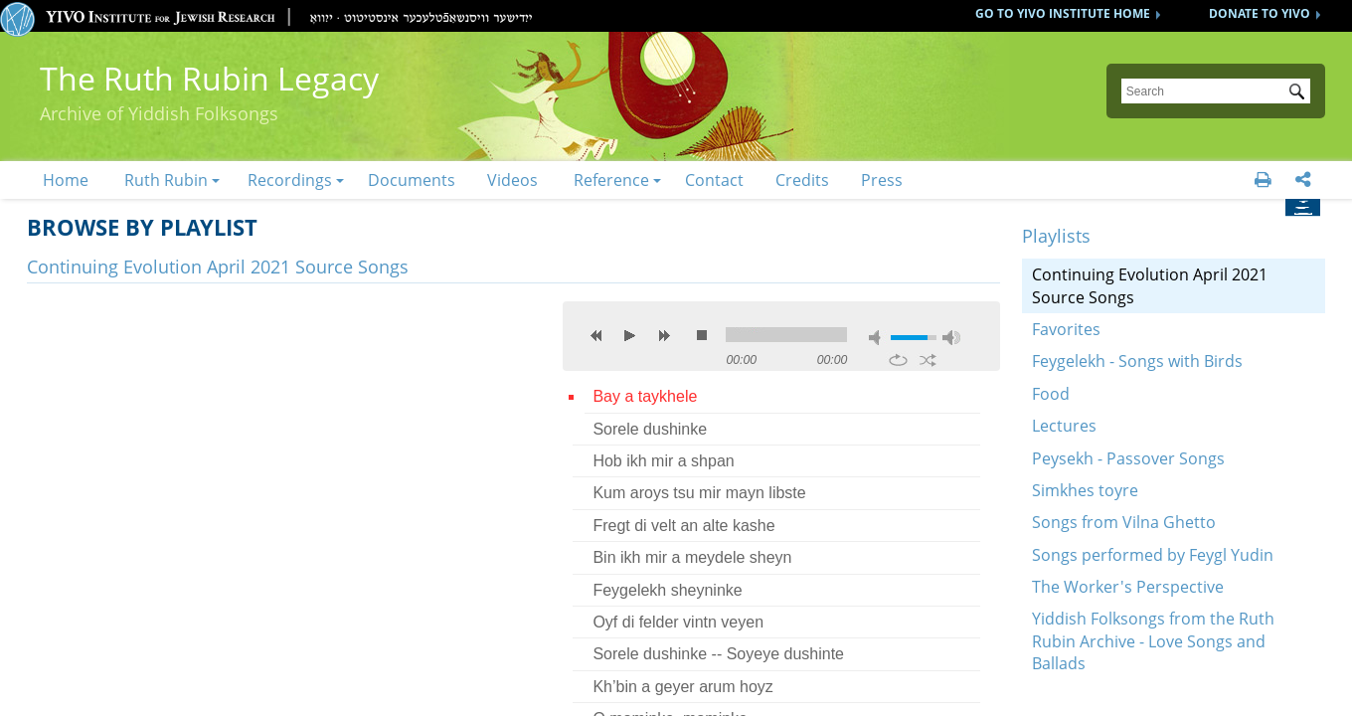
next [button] (664, 335)
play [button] (630, 335)
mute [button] (878, 337)
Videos (512, 180)
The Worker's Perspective (1128, 587)
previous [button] (596, 335)
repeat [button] (898, 360)
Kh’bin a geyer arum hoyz (682, 686)
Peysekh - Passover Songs (1128, 458)
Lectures (1064, 426)
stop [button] (702, 335)
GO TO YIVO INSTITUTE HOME (1062, 13)
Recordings (290, 180)
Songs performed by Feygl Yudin (1152, 555)
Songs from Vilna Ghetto (1124, 522)
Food (1051, 394)
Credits (802, 180)
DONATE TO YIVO (1259, 13)
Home (65, 180)
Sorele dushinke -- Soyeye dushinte (718, 653)
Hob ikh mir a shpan (663, 460)
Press (882, 180)
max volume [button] (951, 337)
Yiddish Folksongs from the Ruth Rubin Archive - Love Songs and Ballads (1153, 641)
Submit (1300, 93)
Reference (611, 180)
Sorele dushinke (649, 429)
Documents (411, 180)
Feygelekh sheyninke (667, 590)
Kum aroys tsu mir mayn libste (698, 492)
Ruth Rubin (166, 180)
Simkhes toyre (1085, 490)
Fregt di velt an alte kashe (683, 525)
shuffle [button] (928, 360)
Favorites (1066, 329)
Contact (714, 180)
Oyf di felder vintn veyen (677, 622)
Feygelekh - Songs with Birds (1137, 361)
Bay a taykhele (644, 396)
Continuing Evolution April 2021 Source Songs (1150, 285)
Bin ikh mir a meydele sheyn (691, 557)
